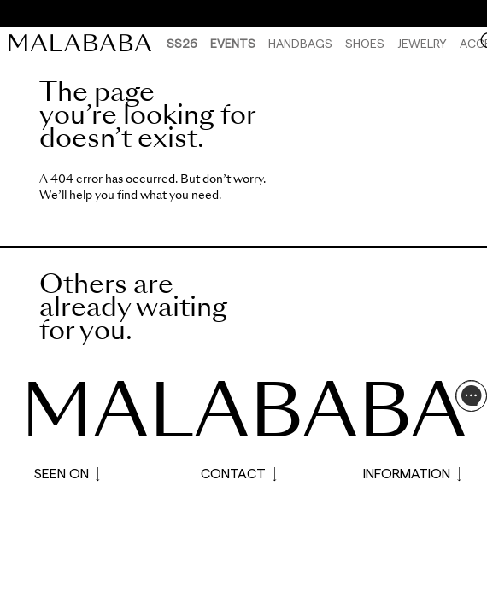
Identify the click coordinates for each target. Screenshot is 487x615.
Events (232, 43)
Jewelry (422, 43)
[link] (84, 42)
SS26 (182, 43)
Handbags (300, 43)
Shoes (364, 43)
